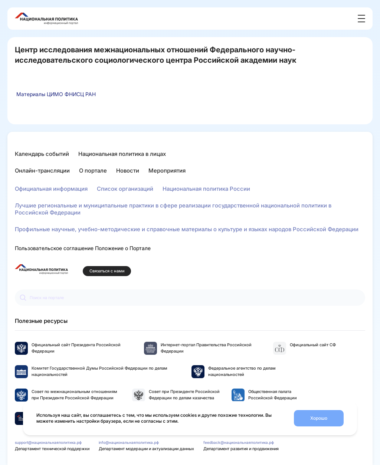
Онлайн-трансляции (42, 170)
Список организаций (125, 188)
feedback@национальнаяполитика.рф (238, 442)
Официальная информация (51, 188)
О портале (93, 170)
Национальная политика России (206, 188)
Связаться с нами (107, 271)
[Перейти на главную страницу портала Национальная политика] (41, 269)
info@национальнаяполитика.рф (129, 442)
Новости (127, 170)
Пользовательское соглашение (54, 248)
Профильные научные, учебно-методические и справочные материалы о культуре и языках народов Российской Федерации (186, 229)
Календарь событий (42, 153)
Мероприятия (167, 170)
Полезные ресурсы (41, 320)
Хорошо (318, 418)
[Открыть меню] (361, 18)
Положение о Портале (123, 248)
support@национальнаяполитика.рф (48, 442)
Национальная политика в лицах (122, 153)
